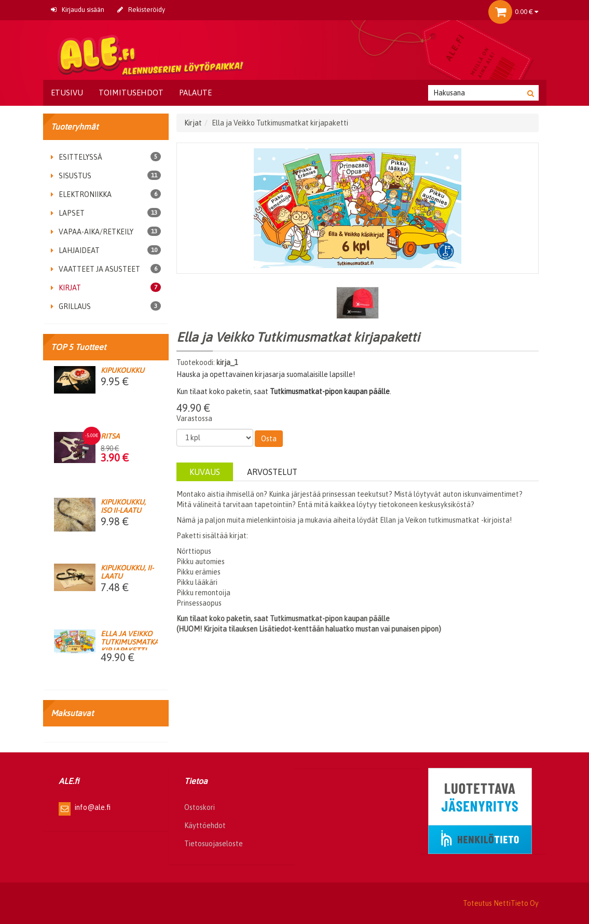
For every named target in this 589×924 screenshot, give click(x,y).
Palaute (195, 92)
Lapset (68, 213)
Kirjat (66, 288)
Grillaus (71, 306)
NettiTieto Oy (516, 903)
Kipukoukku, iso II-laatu (123, 506)
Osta (269, 439)
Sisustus (71, 176)
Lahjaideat (75, 250)
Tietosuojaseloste (213, 843)
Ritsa (110, 436)
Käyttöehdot (205, 825)
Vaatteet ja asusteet (95, 269)
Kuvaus (204, 472)
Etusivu (67, 92)
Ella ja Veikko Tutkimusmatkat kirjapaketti (131, 641)
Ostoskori (199, 807)
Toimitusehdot (131, 92)
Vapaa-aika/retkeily (92, 232)
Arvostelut (272, 472)
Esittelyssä (76, 157)
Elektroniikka (81, 194)
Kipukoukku (122, 370)
